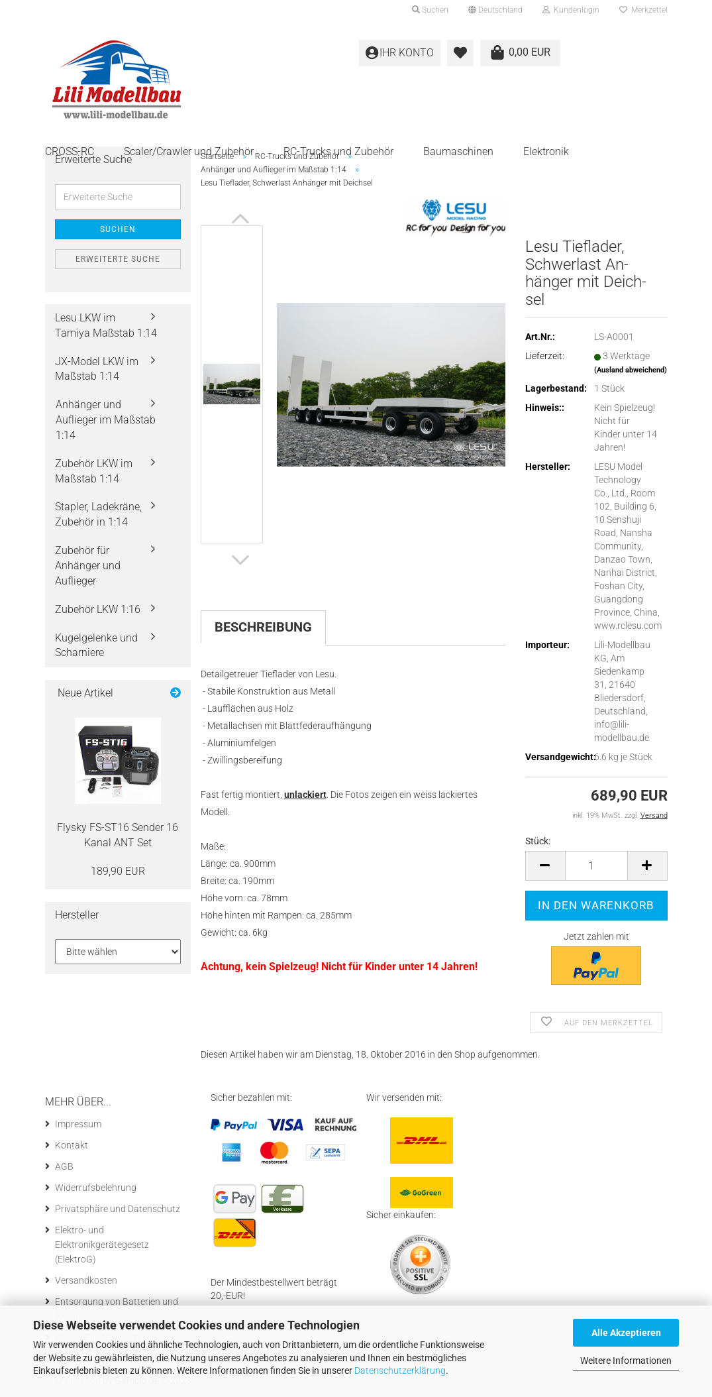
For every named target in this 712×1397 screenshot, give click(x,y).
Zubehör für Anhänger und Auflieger (88, 565)
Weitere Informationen (626, 1360)
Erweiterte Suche (118, 259)
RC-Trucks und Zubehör (338, 151)
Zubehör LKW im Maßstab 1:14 (93, 471)
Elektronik (546, 151)
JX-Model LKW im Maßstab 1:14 (96, 369)
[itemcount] (596, 866)
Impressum (78, 1124)
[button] (495, 10)
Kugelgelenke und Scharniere (96, 645)
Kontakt (71, 1145)
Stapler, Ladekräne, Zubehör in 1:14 (98, 514)
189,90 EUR (118, 871)
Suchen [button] (430, 10)
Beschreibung (263, 627)
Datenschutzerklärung (400, 1370)
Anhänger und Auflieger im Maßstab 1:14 (106, 419)
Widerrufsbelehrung (95, 1187)
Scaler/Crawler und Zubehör (189, 151)
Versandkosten (86, 1280)
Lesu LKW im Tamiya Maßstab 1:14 (106, 325)
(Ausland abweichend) (630, 370)
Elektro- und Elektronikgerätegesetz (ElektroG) (102, 1244)
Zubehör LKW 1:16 (97, 609)
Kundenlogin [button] (570, 10)
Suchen (118, 229)
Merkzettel (643, 10)
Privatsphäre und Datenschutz (117, 1208)
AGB (64, 1166)
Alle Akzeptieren (626, 1332)
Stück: (537, 841)
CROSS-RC (69, 151)
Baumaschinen (458, 151)
